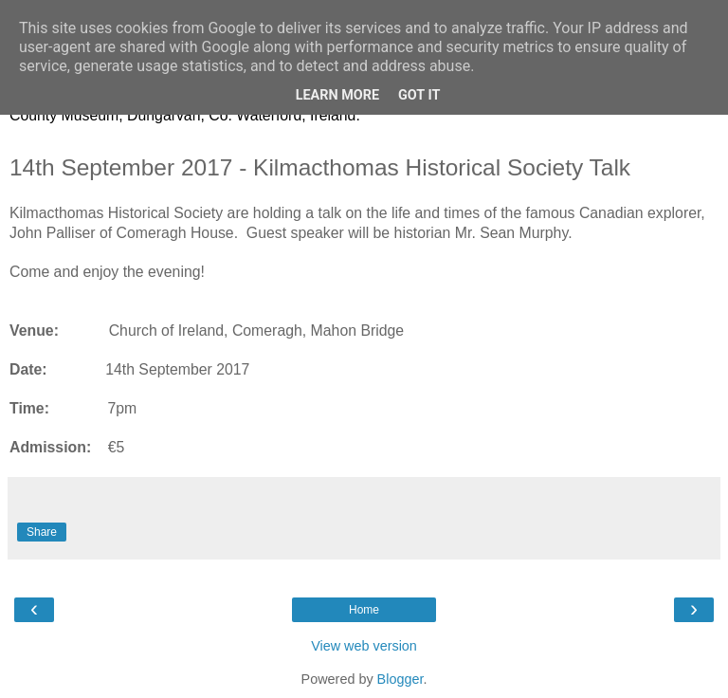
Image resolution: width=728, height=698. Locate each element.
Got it (419, 95)
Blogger (400, 679)
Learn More (337, 95)
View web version (364, 645)
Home (364, 609)
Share (42, 532)
